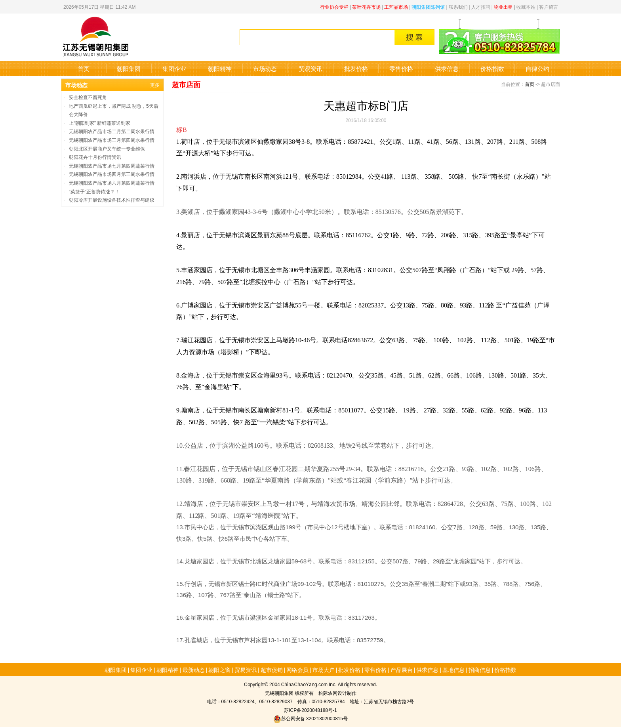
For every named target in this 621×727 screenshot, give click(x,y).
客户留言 (548, 6)
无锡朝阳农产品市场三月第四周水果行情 (111, 139)
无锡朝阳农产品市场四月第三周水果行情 (111, 173)
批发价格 (356, 68)
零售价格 (401, 68)
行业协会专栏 (334, 6)
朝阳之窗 (219, 670)
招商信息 (480, 670)
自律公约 (537, 68)
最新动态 (194, 670)
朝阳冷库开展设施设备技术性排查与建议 (111, 199)
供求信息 (447, 68)
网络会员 (297, 670)
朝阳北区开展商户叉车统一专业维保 (107, 148)
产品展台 (402, 670)
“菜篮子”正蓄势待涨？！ (94, 191)
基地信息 (453, 670)
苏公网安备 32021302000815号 (310, 718)
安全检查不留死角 (88, 96)
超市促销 (272, 670)
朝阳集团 (129, 68)
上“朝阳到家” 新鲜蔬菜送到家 (99, 122)
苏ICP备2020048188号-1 (310, 709)
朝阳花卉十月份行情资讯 (95, 156)
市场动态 (265, 68)
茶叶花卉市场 (366, 6)
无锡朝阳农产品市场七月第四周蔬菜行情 (111, 165)
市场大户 (323, 670)
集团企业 (174, 68)
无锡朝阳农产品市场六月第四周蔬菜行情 (111, 182)
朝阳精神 (220, 68)
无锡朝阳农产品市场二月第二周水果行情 (111, 131)
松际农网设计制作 (337, 692)
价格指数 (492, 68)
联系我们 (458, 6)
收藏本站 (525, 6)
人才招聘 (480, 6)
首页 (84, 68)
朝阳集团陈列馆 (428, 6)
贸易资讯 (310, 68)
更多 (155, 84)
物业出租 (503, 6)
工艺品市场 (396, 6)
